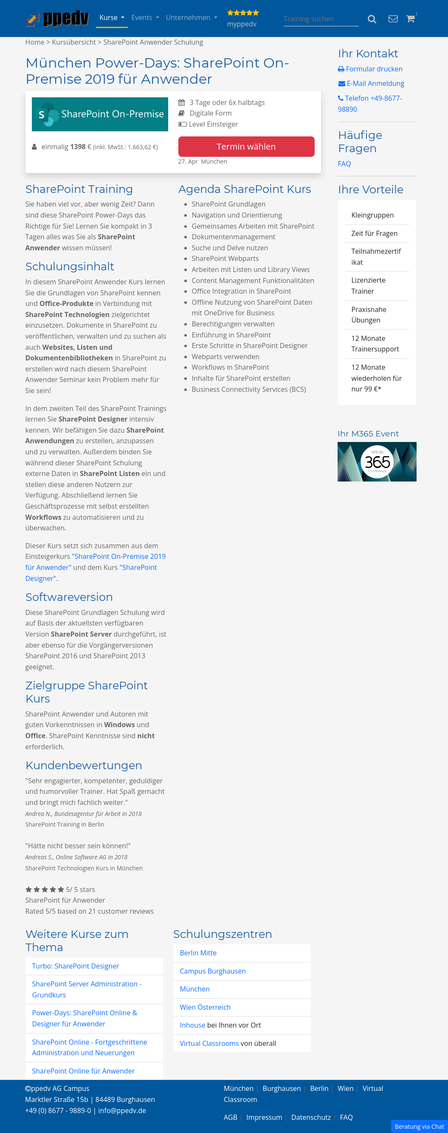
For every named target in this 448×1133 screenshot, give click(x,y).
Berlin (319, 1088)
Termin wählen (246, 146)
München (195, 989)
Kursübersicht (74, 42)
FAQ (344, 163)
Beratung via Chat (419, 1126)
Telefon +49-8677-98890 (370, 103)
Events (142, 17)
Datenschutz (311, 1117)
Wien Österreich (205, 1007)
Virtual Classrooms (209, 1043)
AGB (230, 1117)
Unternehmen (189, 17)
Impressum (264, 1117)
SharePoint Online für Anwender (83, 1071)
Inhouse (193, 1025)
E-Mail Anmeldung (371, 83)
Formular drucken (370, 69)
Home (35, 42)
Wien (346, 1088)
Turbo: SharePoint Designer (75, 966)
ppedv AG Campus (57, 1088)
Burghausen (282, 1088)
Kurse (109, 17)
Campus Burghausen (213, 971)
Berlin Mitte (198, 952)
